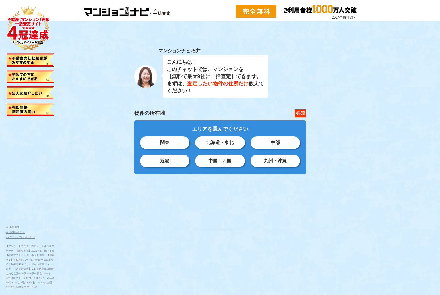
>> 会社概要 (13, 227)
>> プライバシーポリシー (20, 237)
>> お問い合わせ (15, 232)
